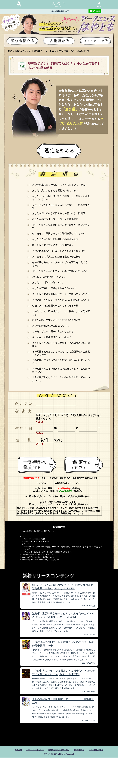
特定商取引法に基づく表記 (59, 750)
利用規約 (16, 750)
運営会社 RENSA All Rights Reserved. (59, 754)
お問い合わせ (80, 750)
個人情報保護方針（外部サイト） (32, 513)
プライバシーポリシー (34, 750)
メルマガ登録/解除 (98, 750)
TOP (10, 51)
